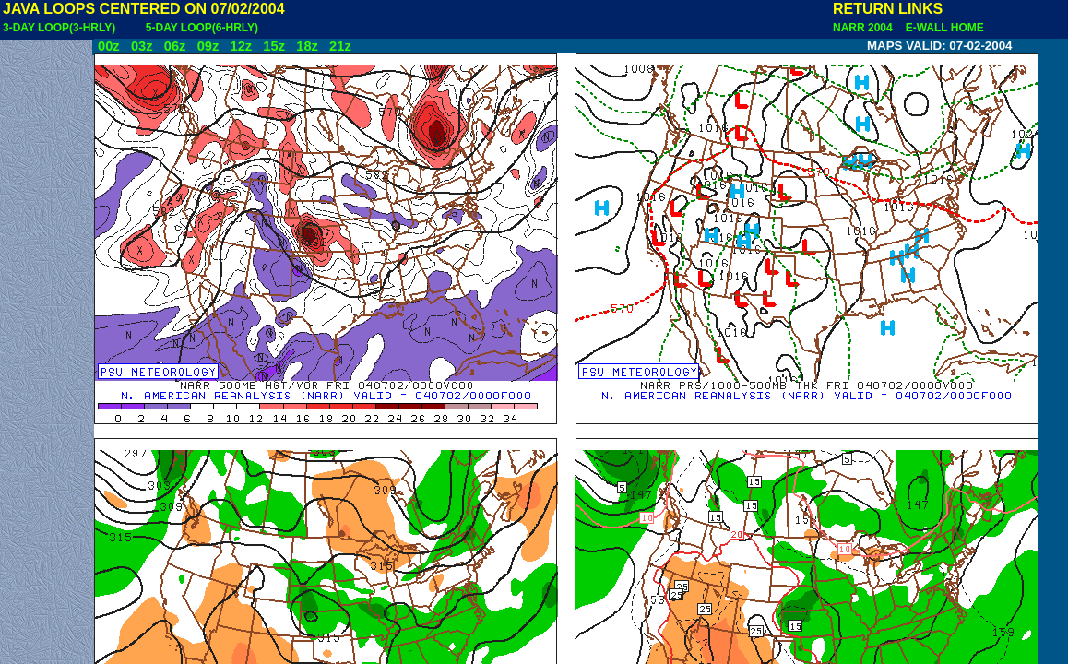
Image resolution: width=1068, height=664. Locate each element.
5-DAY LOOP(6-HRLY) (202, 27)
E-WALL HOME (941, 27)
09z (208, 46)
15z (274, 46)
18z (307, 46)
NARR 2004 (864, 27)
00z (109, 46)
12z (240, 46)
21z (340, 46)
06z (175, 46)
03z (142, 46)
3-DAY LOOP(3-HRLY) (59, 27)
